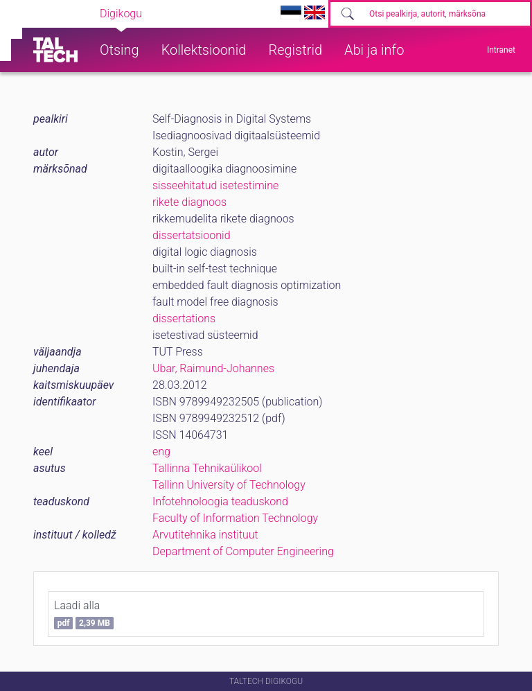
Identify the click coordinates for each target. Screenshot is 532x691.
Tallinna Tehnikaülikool (207, 468)
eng (161, 451)
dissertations (183, 318)
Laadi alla (84, 614)
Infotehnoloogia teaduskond (220, 501)
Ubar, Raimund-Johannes (213, 368)
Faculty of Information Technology (235, 518)
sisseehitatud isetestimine (215, 185)
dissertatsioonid (191, 235)
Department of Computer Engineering (243, 551)
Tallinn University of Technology (228, 484)
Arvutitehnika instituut (205, 534)
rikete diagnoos (189, 202)
